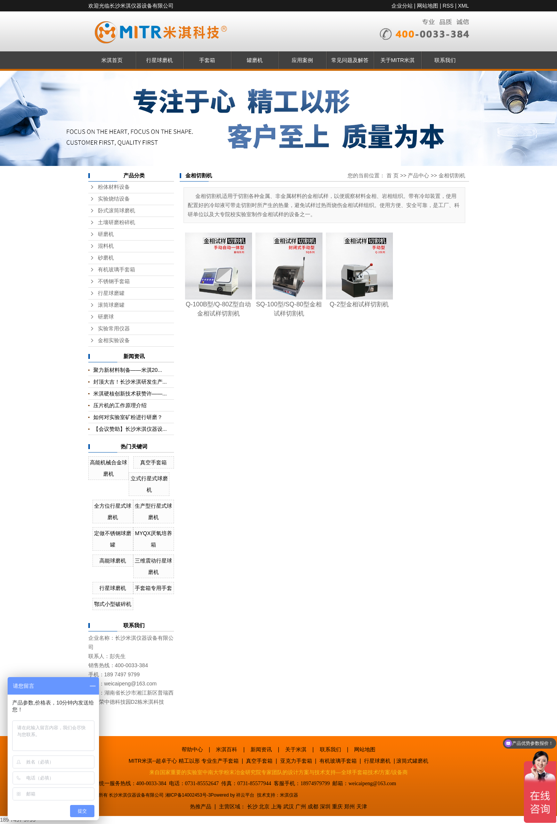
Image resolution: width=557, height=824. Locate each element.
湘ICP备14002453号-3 (188, 795)
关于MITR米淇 (397, 60)
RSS (447, 6)
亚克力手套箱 (296, 761)
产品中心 (418, 175)
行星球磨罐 (111, 293)
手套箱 (207, 60)
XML (463, 6)
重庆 (337, 806)
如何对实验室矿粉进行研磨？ (128, 417)
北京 (264, 806)
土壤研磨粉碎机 (116, 222)
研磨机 (106, 234)
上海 (276, 806)
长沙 (252, 806)
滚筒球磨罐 (111, 305)
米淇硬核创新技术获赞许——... (130, 393)
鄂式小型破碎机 (112, 604)
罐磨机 (255, 60)
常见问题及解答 (350, 60)
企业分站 (402, 6)
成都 (313, 806)
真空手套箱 (153, 462)
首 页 (392, 175)
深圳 (325, 806)
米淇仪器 (289, 795)
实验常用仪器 (114, 329)
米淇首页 (112, 60)
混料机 (106, 246)
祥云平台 (245, 795)
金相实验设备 (114, 340)
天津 (361, 806)
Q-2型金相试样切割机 (359, 304)
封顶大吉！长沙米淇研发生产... (130, 382)
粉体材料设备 (114, 187)
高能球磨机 (112, 561)
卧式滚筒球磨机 (116, 211)
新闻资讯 (261, 749)
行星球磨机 (159, 60)
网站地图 (427, 6)
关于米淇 (295, 749)
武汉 (288, 806)
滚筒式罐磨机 (412, 761)
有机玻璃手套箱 (116, 270)
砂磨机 (106, 258)
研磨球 (106, 317)
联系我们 (445, 60)
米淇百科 (226, 749)
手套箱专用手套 (153, 588)
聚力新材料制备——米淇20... (127, 370)
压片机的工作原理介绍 (120, 405)
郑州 (349, 806)
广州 (300, 806)
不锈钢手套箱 (114, 281)
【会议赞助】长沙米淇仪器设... (130, 429)
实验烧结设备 (114, 199)
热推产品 (200, 806)
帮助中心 (192, 749)
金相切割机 (452, 175)
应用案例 (302, 60)
